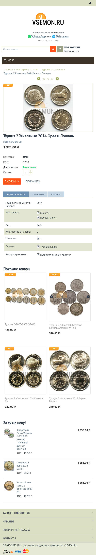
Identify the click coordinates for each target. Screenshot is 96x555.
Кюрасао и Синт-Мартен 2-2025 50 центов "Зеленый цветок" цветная (24, 439)
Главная (8, 69)
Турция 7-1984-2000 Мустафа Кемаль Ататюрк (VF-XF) (65, 326)
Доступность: (10, 167)
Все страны (22, 69)
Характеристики (16, 194)
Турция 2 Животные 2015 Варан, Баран (67, 400)
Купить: (7, 172)
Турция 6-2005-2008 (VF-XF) (20, 324)
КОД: (6, 162)
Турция (46, 69)
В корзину (12, 181)
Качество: (9, 156)
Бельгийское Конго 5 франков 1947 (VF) (24, 487)
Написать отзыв (12, 141)
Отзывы (55, 194)
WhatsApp (36, 36)
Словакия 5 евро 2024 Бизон (22, 465)
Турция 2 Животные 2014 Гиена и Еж (24, 400)
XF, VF (10, 274)
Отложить (33, 181)
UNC (8, 85)
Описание (38, 194)
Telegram (60, 36)
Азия (35, 69)
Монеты (58, 69)
